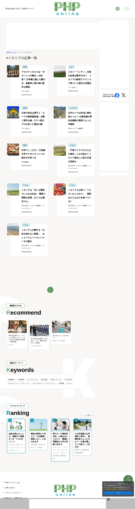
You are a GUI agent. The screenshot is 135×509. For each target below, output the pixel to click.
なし (71, 67)
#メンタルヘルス (32, 379)
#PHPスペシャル (56, 379)
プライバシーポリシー (111, 489)
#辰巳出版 (44, 379)
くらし (72, 145)
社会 (25, 67)
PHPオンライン (11, 52)
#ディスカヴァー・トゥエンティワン (44, 383)
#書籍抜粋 (11, 379)
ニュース (73, 108)
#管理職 (61, 383)
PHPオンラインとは (12, 482)
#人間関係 (21, 379)
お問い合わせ (10, 488)
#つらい (69, 383)
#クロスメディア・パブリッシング (18, 383)
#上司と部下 (68, 379)
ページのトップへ (128, 473)
